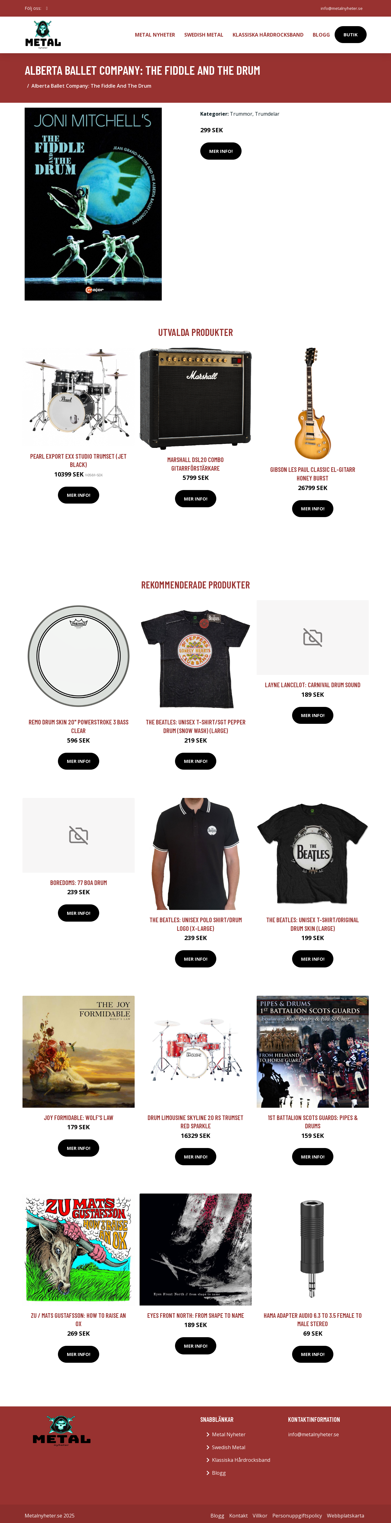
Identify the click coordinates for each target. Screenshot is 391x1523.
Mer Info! (221, 147)
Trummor (241, 109)
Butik (351, 33)
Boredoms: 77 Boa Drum (78, 878)
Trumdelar (267, 109)
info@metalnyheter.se (340, 8)
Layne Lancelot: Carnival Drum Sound (312, 680)
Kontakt (238, 1511)
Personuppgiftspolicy (297, 1511)
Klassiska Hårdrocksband (268, 32)
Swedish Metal (203, 32)
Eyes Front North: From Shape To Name (195, 1311)
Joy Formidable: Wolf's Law (78, 1113)
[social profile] (47, 8)
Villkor (260, 1511)
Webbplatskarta (345, 1511)
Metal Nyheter (155, 32)
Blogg (321, 32)
